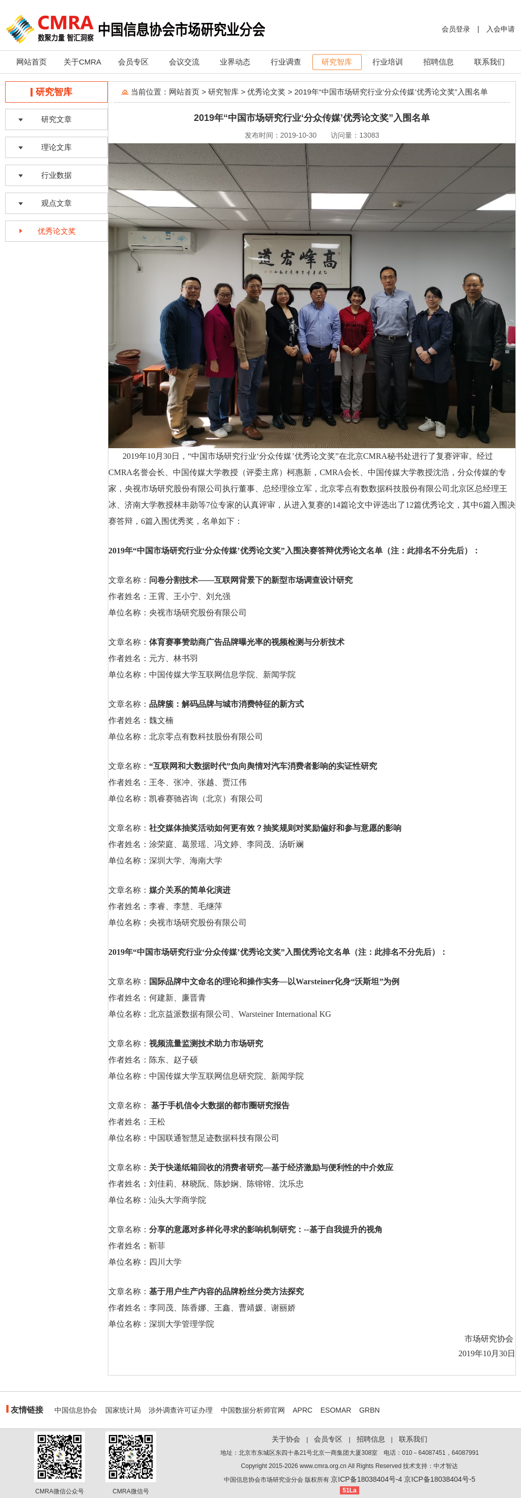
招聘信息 (438, 61)
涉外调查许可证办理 (181, 1410)
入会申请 (500, 29)
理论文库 (56, 147)
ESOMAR (336, 1410)
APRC (302, 1410)
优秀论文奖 (57, 231)
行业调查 (286, 61)
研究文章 (56, 119)
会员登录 (456, 29)
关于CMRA (82, 61)
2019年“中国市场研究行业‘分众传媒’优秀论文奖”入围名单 (391, 91)
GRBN (369, 1410)
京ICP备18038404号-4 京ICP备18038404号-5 (403, 1479)
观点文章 (56, 203)
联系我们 (489, 61)
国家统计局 (123, 1410)
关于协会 (286, 1439)
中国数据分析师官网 (253, 1410)
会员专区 (133, 61)
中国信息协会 (75, 1410)
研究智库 (337, 61)
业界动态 (235, 61)
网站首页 (31, 61)
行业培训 (387, 61)
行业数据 (56, 175)
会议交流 (184, 61)
